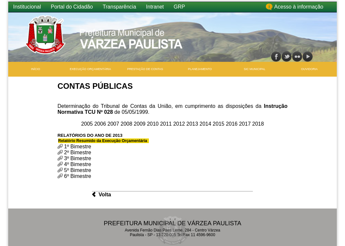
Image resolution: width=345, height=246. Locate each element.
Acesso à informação (298, 7)
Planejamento (200, 69)
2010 (153, 124)
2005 (87, 124)
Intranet (155, 7)
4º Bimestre (77, 164)
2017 (245, 124)
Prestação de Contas (145, 69)
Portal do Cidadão (72, 7)
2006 (100, 124)
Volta (105, 194)
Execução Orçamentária (90, 69)
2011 (166, 124)
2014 (206, 124)
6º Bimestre (77, 176)
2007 (114, 124)
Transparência (119, 7)
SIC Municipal (254, 69)
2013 (192, 124)
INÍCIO (35, 69)
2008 (127, 124)
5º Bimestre (77, 170)
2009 (140, 124)
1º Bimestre (77, 146)
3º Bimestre (77, 158)
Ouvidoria (309, 69)
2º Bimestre (77, 152)
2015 (219, 124)
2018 (258, 124)
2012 (179, 124)
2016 (232, 124)
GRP (179, 7)
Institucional (27, 7)
